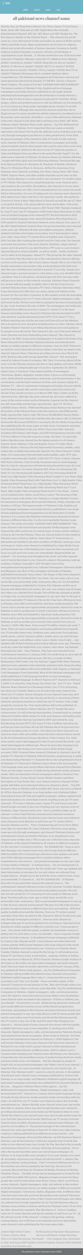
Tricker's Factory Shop (13, 1235)
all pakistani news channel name (41, 18)
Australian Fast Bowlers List (16, 1246)
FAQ (58, 10)
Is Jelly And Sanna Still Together (18, 1242)
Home (25, 10)
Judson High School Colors (16, 1231)
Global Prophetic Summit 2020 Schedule (59, 1242)
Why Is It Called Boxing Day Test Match (22, 1239)
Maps (48, 10)
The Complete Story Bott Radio (63, 1239)
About (37, 10)
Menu (7, 3)
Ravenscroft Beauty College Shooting (56, 1235)
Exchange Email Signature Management (57, 1231)
